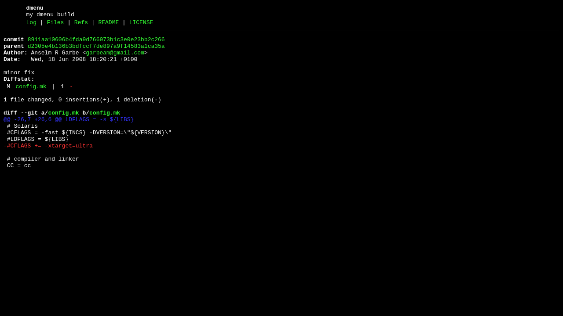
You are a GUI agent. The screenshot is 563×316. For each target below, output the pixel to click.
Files (55, 25)
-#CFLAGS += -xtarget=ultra (48, 168)
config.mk (30, 100)
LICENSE (141, 25)
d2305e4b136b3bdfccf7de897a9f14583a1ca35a (96, 51)
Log (31, 25)
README (108, 25)
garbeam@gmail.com (115, 59)
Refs (81, 25)
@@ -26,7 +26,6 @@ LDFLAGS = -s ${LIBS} (69, 136)
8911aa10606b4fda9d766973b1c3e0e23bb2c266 (96, 43)
